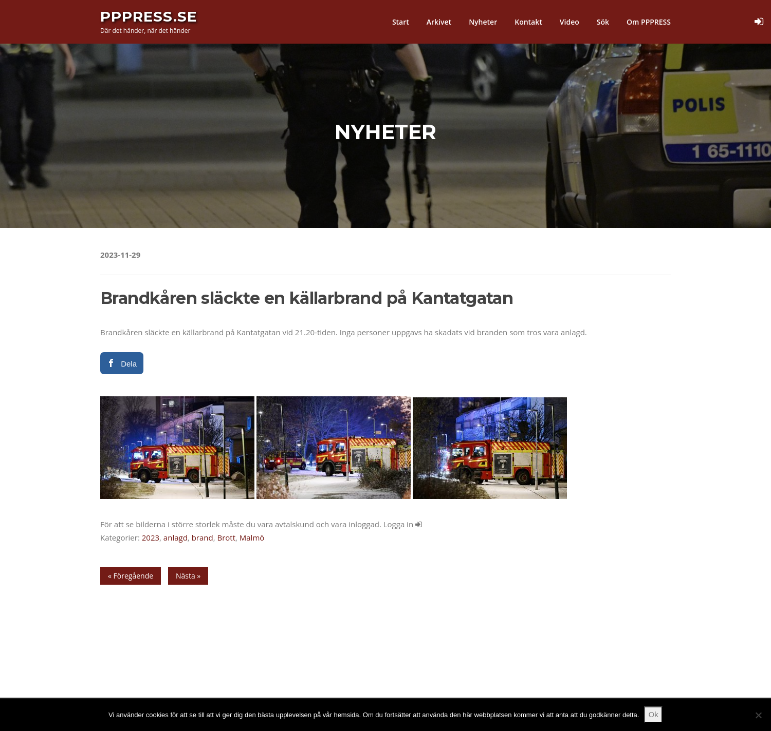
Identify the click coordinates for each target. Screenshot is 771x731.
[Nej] (758, 715)
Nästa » (188, 576)
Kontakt (528, 22)
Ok (653, 714)
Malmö (252, 537)
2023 (150, 537)
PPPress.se (148, 16)
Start (400, 22)
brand (202, 537)
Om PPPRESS (649, 22)
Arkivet (439, 22)
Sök (603, 22)
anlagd (175, 537)
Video (569, 22)
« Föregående (130, 576)
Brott (226, 537)
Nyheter (483, 22)
